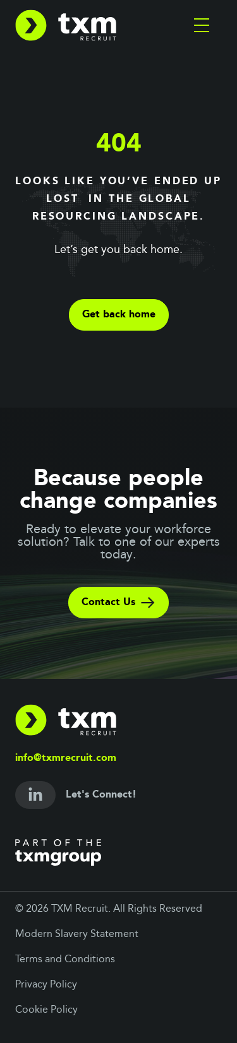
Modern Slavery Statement (76, 934)
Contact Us (118, 602)
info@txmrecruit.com (65, 758)
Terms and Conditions (65, 960)
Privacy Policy (46, 985)
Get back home (118, 315)
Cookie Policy (46, 1010)
